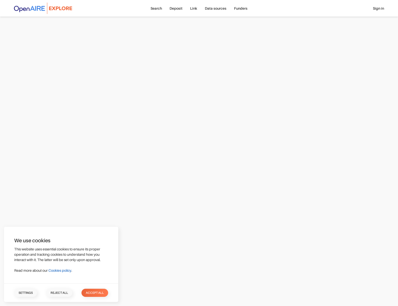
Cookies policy (59, 270)
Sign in (378, 8)
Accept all (95, 293)
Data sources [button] (215, 8)
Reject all (59, 293)
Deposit (176, 8)
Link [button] (193, 8)
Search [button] (156, 8)
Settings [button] (26, 293)
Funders (240, 8)
